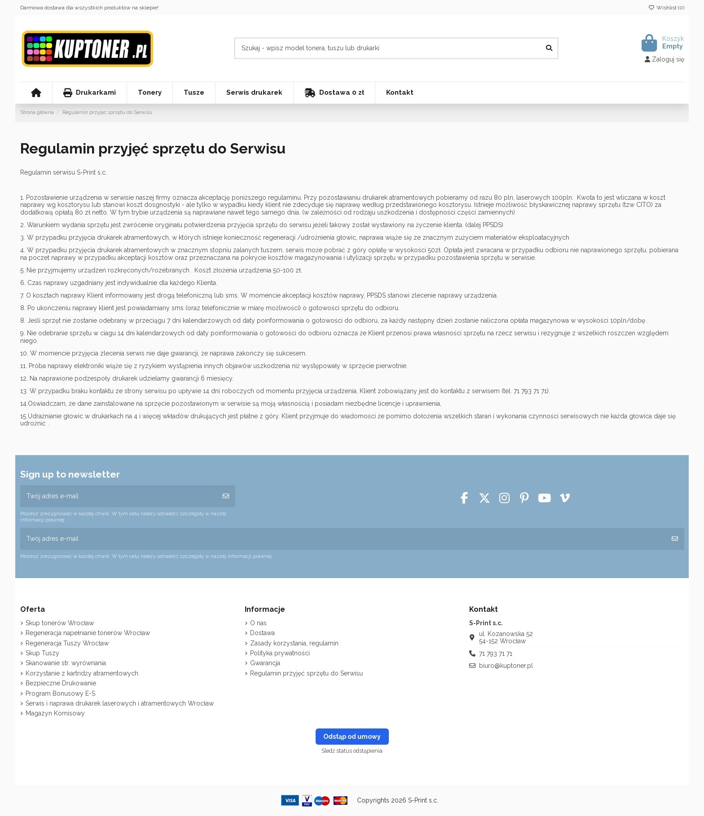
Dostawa (262, 632)
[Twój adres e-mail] (118, 496)
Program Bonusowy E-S (60, 693)
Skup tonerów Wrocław (60, 623)
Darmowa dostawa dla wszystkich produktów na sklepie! (89, 7)
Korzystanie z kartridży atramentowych (82, 673)
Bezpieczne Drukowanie (61, 683)
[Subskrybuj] (225, 496)
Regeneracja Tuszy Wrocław (67, 643)
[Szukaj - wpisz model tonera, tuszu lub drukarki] (549, 48)
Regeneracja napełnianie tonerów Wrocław (88, 632)
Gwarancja (265, 663)
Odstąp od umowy (352, 736)
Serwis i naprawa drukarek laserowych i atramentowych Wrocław (120, 703)
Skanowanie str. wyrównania (66, 663)
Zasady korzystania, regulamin (294, 643)
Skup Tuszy (42, 653)
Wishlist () (666, 7)
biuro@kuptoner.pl (506, 665)
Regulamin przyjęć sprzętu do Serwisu (306, 673)
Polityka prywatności (280, 653)
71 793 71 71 (495, 653)
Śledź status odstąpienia (352, 750)
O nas (258, 623)
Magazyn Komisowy (55, 713)
